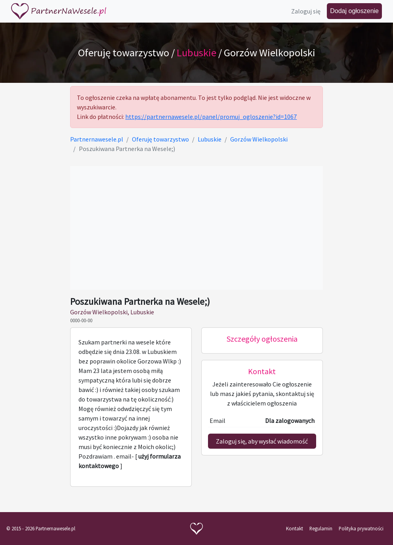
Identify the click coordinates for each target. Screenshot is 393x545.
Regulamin (320, 528)
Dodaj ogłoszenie (354, 11)
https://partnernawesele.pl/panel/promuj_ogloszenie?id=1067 (211, 116)
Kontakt (294, 528)
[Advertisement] (196, 227)
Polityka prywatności (361, 528)
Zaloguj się (306, 11)
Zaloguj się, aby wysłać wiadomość (262, 441)
